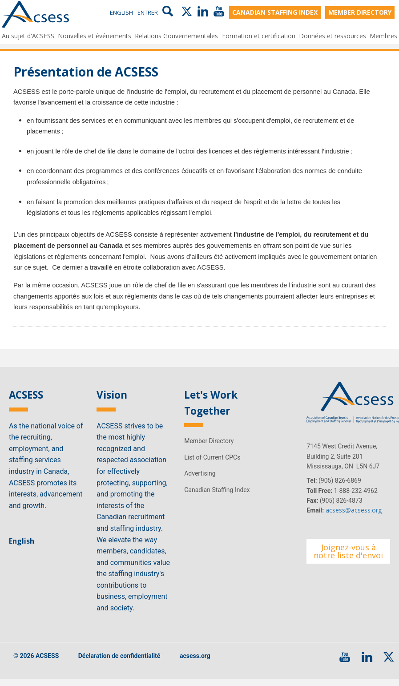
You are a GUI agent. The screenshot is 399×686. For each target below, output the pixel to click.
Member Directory (209, 448)
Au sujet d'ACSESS (28, 35)
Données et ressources (332, 35)
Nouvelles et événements (94, 35)
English (121, 13)
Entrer (147, 13)
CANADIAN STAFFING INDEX (275, 12)
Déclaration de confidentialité (119, 663)
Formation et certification (258, 35)
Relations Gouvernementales (176, 35)
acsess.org (195, 663)
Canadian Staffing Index (217, 496)
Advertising (199, 480)
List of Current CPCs (212, 464)
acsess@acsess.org (354, 517)
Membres (383, 35)
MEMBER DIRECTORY (359, 12)
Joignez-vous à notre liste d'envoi (348, 558)
